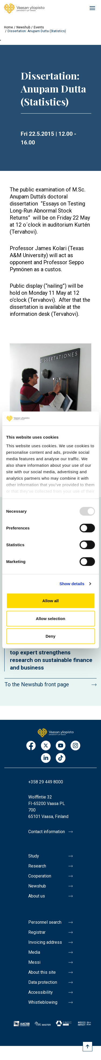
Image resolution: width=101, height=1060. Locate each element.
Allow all (50, 600)
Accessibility (40, 992)
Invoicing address (45, 942)
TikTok (60, 758)
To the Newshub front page (37, 684)
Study (33, 856)
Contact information (46, 831)
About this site (42, 972)
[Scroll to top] (87, 1046)
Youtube (60, 746)
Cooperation (39, 876)
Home (8, 27)
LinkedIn (46, 758)
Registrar (37, 932)
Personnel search (44, 922)
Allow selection (50, 618)
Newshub (23, 27)
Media (34, 952)
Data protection (42, 982)
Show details (72, 583)
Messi (34, 962)
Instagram (75, 746)
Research (37, 866)
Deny (50, 636)
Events (39, 27)
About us (36, 896)
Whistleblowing (42, 1002)
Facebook (31, 746)
